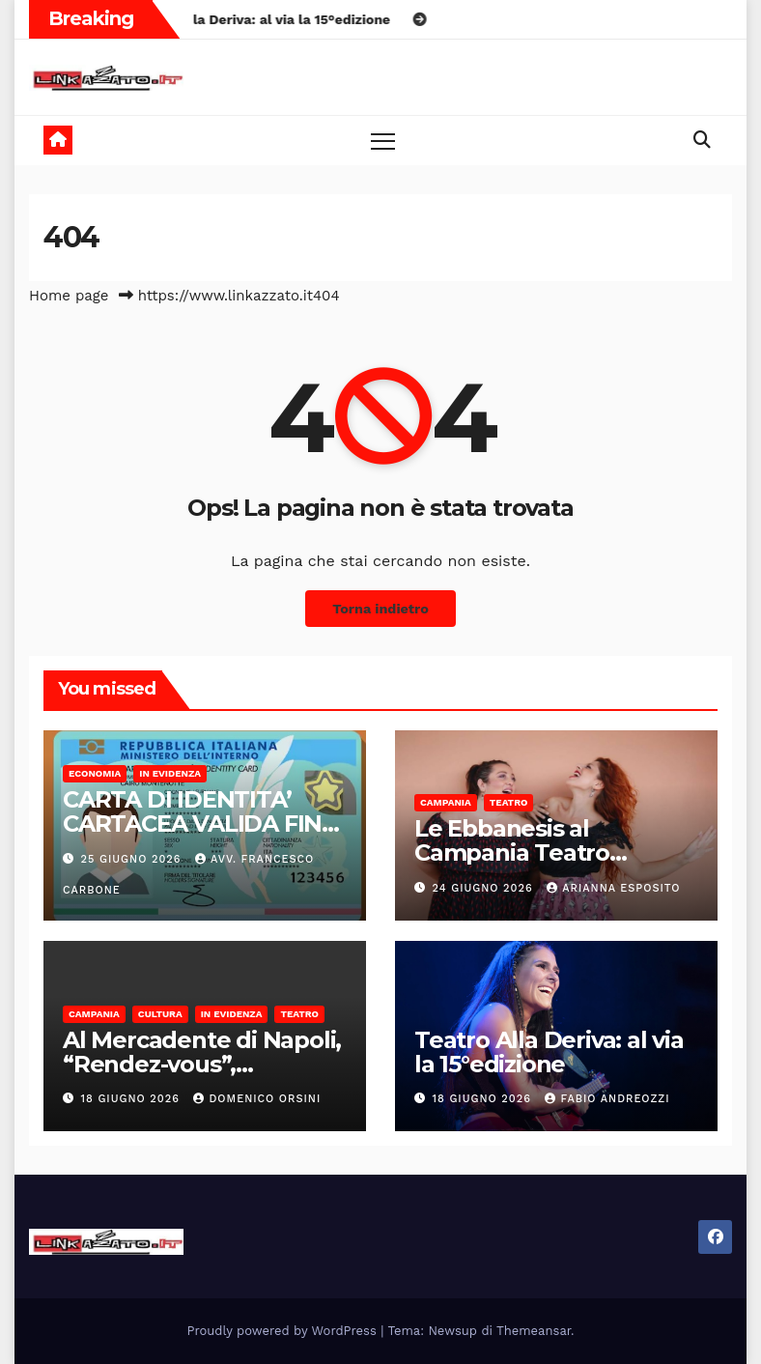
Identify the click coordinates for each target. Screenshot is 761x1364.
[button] (702, 139)
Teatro (509, 802)
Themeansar (533, 1330)
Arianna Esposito (613, 888)
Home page (69, 295)
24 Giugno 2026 (485, 888)
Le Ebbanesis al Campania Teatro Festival (511, 852)
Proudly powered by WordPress (284, 1330)
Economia (95, 773)
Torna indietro (380, 608)
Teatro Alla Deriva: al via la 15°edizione (549, 1052)
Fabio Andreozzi (607, 1099)
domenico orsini (257, 1099)
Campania (445, 802)
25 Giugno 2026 (133, 859)
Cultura (160, 1014)
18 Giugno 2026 (132, 1099)
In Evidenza (170, 773)
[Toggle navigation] (383, 141)
